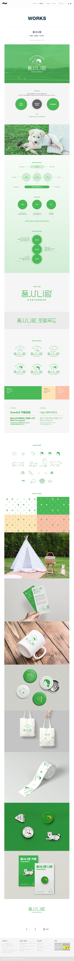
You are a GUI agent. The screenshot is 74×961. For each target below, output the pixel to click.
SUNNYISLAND (10, 3)
